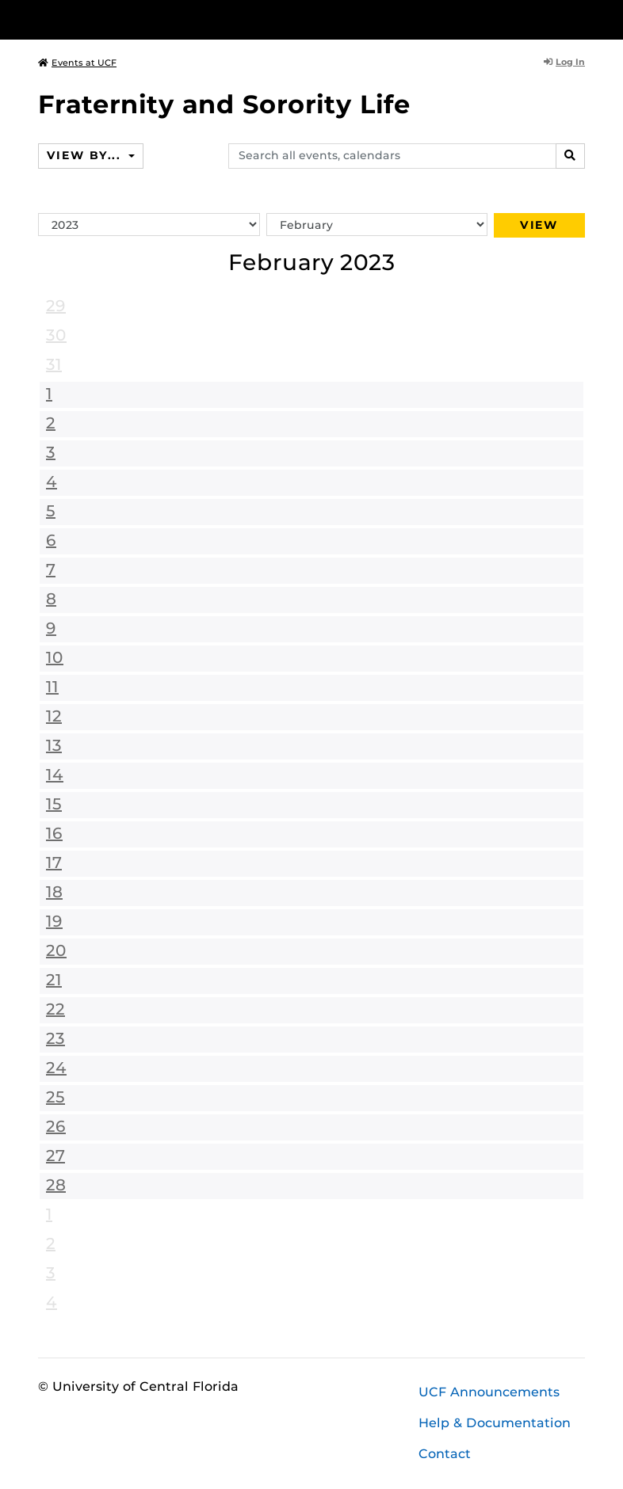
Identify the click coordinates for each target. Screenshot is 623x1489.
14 (54, 774)
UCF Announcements (489, 1392)
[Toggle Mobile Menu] (581, 18)
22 (55, 1009)
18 (54, 891)
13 (54, 745)
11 (52, 686)
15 (54, 803)
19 (54, 921)
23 (55, 1038)
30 (56, 335)
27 (55, 1155)
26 (56, 1126)
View (539, 225)
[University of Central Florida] (143, 19)
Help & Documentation (495, 1422)
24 (56, 1067)
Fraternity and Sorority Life (224, 104)
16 (54, 833)
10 (54, 657)
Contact (445, 1453)
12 (54, 715)
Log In (564, 61)
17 (54, 862)
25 (55, 1096)
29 (56, 305)
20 (56, 950)
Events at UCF (77, 62)
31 (54, 364)
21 (54, 979)
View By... (85, 155)
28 (56, 1184)
